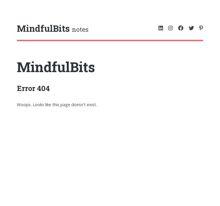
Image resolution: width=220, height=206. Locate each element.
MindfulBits (56, 67)
